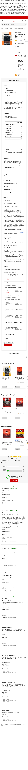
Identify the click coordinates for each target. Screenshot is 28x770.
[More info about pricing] (25, 43)
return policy (9, 261)
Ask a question (8, 344)
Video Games (17, 6)
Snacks (11, 28)
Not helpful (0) (17, 291)
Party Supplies (6, 7)
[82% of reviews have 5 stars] (14, 466)
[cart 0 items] (25, 21)
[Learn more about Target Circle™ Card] (21, 62)
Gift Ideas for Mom (13, 10)
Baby (18, 3)
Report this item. (22, 232)
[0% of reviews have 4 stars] (14, 468)
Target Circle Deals (11, 12)
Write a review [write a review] (14, 480)
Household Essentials (12, 3)
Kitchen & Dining (15, 2)
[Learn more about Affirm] (21, 67)
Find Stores (5, 15)
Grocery (5, 3)
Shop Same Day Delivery (8, 13)
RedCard (20, 13)
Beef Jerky (3, 29)
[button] (18, 440)
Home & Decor (8, 2)
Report (21, 291)
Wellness (15, 5)
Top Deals (5, 12)
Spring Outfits (6, 10)
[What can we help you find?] (14, 24)
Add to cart (18, 49)
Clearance (23, 9)
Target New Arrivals (4, 0)
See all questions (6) (9, 342)
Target (2, 28)
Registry (16, 13)
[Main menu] (2, 21)
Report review (13, 502)
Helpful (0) (16, 290)
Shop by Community (7, 9)
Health (11, 5)
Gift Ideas (11, 7)
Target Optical (15, 9)
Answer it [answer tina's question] (7, 338)
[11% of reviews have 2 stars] (14, 470)
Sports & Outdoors (6, 5)
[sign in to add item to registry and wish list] (25, 56)
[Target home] (14, 21)
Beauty (20, 3)
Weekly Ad (18, 12)
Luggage (19, 5)
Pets (19, 7)
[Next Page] (26, 357)
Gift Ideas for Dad (13, 0)
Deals (19, 9)
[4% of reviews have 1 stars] (14, 471)
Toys (8, 6)
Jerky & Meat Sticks (18, 28)
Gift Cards (16, 7)
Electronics (11, 6)
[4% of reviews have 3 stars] (14, 469)
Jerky (24, 28)
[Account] (22, 21)
